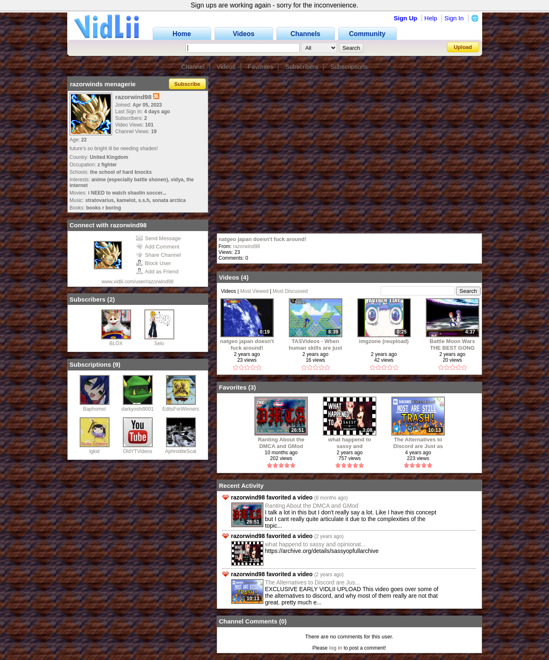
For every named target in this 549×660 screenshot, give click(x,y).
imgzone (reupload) (384, 341)
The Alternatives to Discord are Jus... (312, 582)
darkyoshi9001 (137, 409)
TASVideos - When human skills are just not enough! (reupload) (315, 344)
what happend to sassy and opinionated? (349, 442)
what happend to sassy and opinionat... (315, 544)
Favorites (260, 66)
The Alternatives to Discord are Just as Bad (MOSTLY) (418, 442)
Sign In (454, 18)
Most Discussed (290, 291)
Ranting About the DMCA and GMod (281, 442)
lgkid (94, 451)
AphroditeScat (180, 451)
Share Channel (158, 255)
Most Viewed (254, 291)
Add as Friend (157, 271)
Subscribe (187, 84)
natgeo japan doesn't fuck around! (263, 239)
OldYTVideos (137, 451)
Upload (463, 47)
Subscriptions (349, 66)
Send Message (158, 238)
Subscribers (301, 66)
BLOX (115, 343)
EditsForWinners (180, 409)
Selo (159, 343)
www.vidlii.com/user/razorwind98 (137, 282)
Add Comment (157, 247)
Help (431, 18)
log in (335, 648)
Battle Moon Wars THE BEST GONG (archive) (452, 344)
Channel (193, 66)
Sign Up (405, 18)
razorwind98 (246, 246)
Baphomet (94, 409)
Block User (153, 263)
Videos (226, 66)
